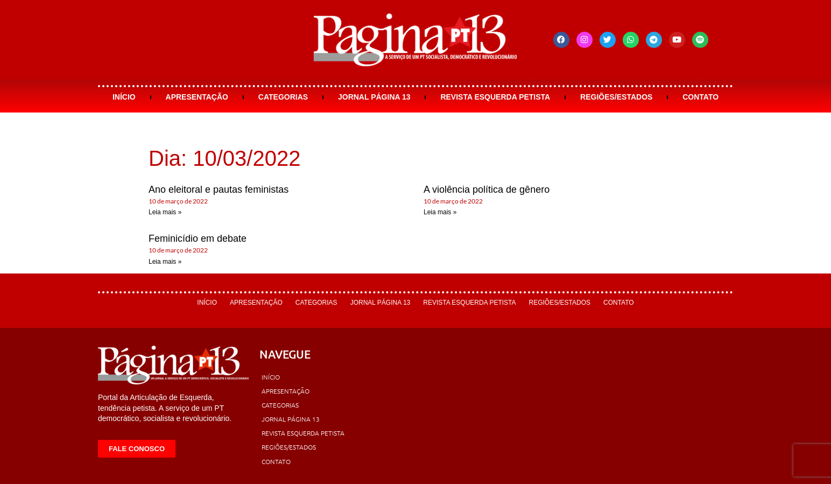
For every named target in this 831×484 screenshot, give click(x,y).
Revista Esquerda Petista (495, 97)
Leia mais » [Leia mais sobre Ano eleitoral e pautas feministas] (165, 212)
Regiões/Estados (616, 97)
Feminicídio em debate (198, 238)
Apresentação (197, 97)
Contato (700, 97)
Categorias (283, 97)
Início (124, 97)
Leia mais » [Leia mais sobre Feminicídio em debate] (165, 261)
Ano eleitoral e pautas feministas (218, 189)
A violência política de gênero (487, 189)
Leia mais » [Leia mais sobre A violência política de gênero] (440, 212)
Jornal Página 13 (374, 97)
